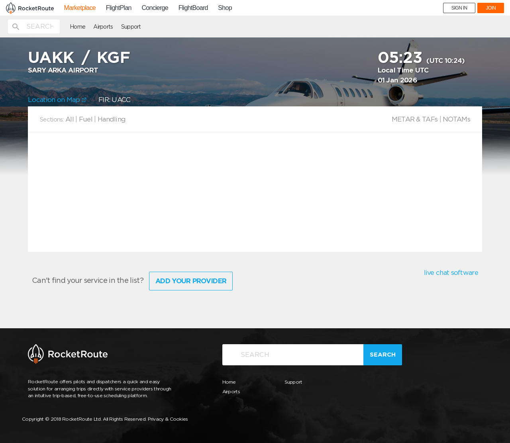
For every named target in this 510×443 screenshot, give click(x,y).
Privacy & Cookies (168, 419)
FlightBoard (193, 8)
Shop (225, 8)
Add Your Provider (190, 281)
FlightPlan (118, 8)
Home (77, 27)
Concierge (154, 8)
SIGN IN (459, 8)
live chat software (451, 272)
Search (383, 354)
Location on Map (57, 100)
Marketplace (80, 8)
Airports (103, 27)
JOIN (491, 8)
